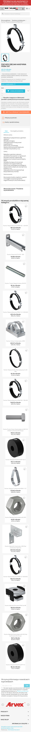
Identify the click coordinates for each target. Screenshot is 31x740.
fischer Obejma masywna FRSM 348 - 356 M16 (15, 400)
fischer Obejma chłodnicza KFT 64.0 (15, 459)
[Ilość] (3, 91)
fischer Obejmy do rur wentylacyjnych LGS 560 (15, 370)
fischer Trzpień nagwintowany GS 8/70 (15, 283)
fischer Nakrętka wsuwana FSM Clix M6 (15, 605)
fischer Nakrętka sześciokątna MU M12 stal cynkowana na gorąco (15, 635)
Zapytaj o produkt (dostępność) (16, 112)
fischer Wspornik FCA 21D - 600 (15, 254)
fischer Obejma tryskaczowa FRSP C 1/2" (16, 488)
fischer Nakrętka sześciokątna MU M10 (15, 517)
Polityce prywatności (22, 691)
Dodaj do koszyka (15, 91)
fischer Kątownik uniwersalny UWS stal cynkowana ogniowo (15, 547)
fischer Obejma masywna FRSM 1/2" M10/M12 (15, 576)
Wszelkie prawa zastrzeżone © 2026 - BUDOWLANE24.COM (12, 727)
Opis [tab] (6, 131)
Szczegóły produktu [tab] (16, 131)
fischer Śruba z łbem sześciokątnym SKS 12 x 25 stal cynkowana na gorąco (15, 430)
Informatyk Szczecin (14, 730)
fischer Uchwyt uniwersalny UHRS (15, 341)
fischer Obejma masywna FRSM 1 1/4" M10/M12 (15, 312)
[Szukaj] (15, 13)
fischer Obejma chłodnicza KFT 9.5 (15, 664)
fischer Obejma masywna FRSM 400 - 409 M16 (15, 225)
